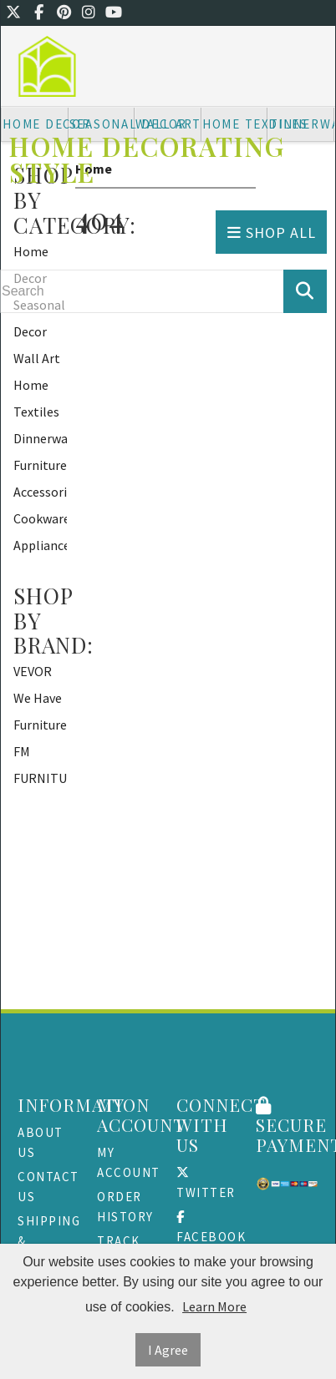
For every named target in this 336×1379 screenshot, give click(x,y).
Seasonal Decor (39, 318)
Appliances (40, 545)
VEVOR (32, 671)
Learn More (214, 1306)
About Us (41, 1142)
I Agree (168, 1349)
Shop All (271, 232)
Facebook (207, 1227)
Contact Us (48, 1187)
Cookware (40, 518)
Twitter (206, 1183)
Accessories (40, 491)
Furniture (40, 465)
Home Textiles (36, 398)
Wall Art (36, 358)
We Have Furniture (40, 711)
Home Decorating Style (147, 159)
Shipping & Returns (49, 1241)
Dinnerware (40, 438)
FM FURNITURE (40, 764)
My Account (128, 1162)
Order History (125, 1207)
